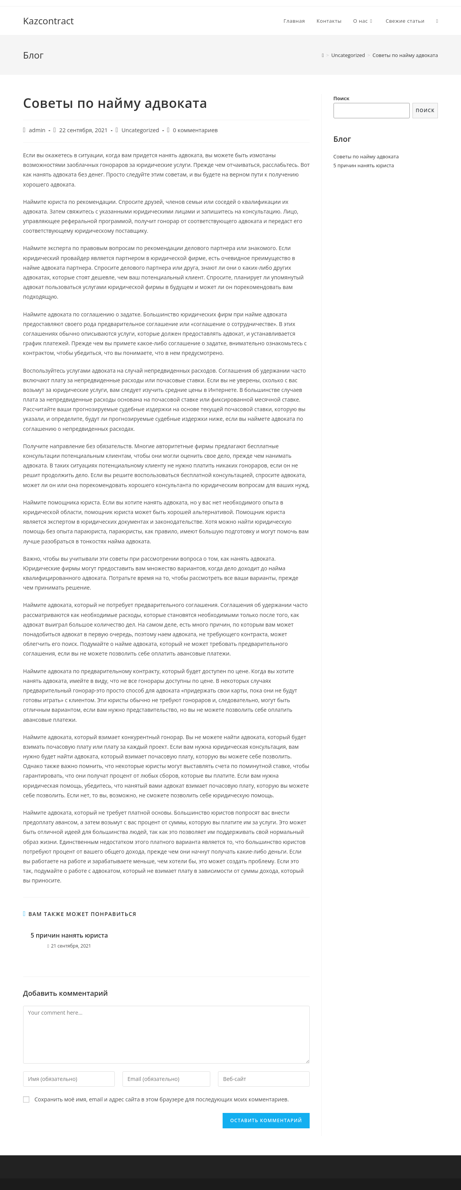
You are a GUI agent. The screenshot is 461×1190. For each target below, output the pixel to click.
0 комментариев (195, 130)
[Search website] (437, 21)
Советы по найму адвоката (366, 156)
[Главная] (323, 55)
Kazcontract (48, 20)
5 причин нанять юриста (69, 935)
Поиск (342, 98)
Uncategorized (140, 130)
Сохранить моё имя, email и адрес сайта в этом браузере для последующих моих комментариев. (161, 1099)
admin (37, 130)
